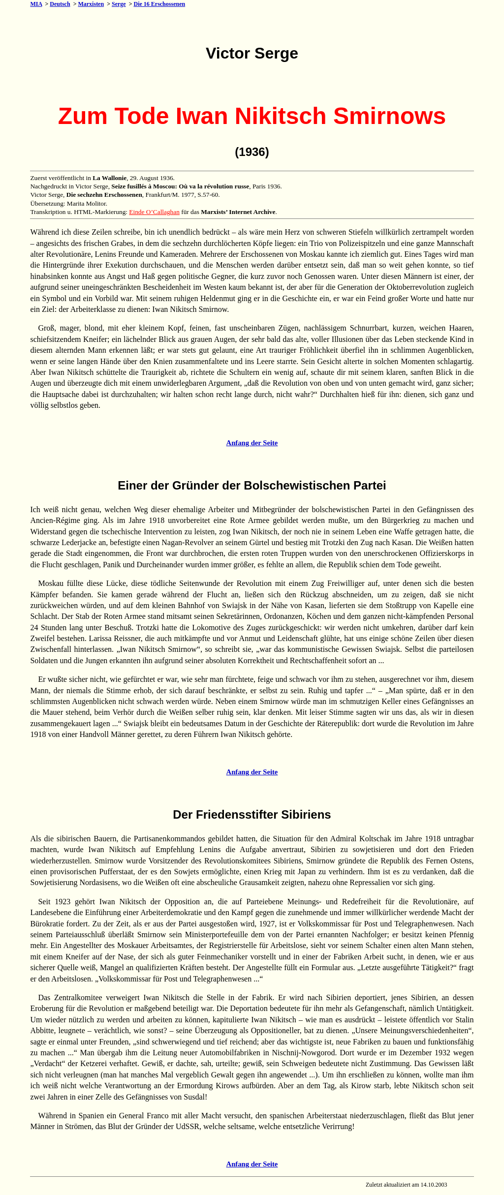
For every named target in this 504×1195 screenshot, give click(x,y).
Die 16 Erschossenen (159, 3)
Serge (119, 3)
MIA (36, 3)
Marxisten (91, 3)
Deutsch (60, 3)
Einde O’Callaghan (154, 211)
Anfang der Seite (252, 443)
